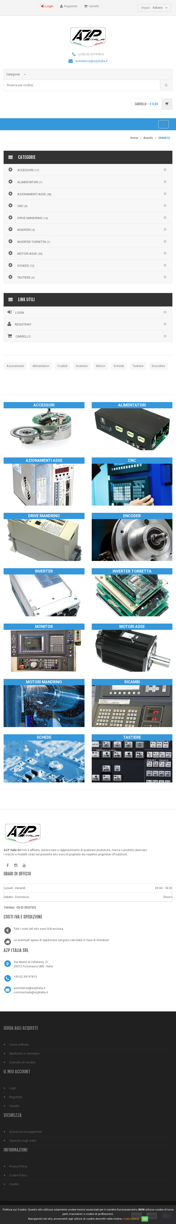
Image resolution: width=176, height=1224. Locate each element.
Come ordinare (19, 1044)
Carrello (94, 6)
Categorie (16, 74)
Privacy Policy (18, 1166)
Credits (14, 1184)
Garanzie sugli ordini (22, 1140)
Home (134, 138)
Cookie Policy (18, 1175)
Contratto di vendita (22, 1062)
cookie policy (130, 1218)
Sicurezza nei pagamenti (25, 1131)
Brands (148, 138)
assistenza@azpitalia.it (91, 61)
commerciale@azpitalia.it (31, 992)
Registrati (70, 6)
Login (49, 6)
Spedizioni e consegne (24, 1053)
